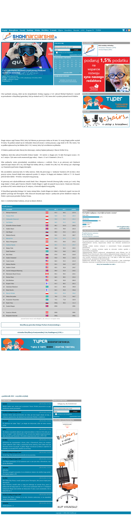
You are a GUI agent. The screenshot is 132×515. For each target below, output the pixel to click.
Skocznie (76, 30)
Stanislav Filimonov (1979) (108, 47)
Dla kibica (45, 30)
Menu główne (13, 30)
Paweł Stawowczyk (12, 76)
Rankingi (30, 30)
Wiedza (37, 30)
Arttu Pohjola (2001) (106, 49)
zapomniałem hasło (75, 55)
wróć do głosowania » (123, 226)
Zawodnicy (68, 30)
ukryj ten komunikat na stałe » (106, 264)
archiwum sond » (124, 228)
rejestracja (57, 55)
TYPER (98, 30)
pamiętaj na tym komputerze (65, 52)
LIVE (82, 30)
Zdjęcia (60, 30)
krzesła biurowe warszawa (91, 236)
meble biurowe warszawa (91, 233)
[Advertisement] (66, 14)
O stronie (53, 30)
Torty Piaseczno (88, 234)
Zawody (22, 30)
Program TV (90, 30)
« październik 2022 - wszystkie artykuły (14, 396)
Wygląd (4, 30)
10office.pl (73, 513)
